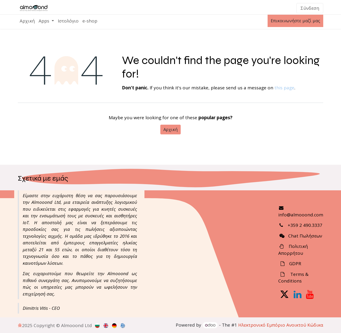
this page (284, 88)
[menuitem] (27, 21)
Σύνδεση (310, 8)
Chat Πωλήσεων (305, 236)
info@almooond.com (300, 215)
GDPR (294, 263)
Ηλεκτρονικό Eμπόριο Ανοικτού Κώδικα (280, 325)
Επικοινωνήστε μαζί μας (295, 20)
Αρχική (170, 129)
